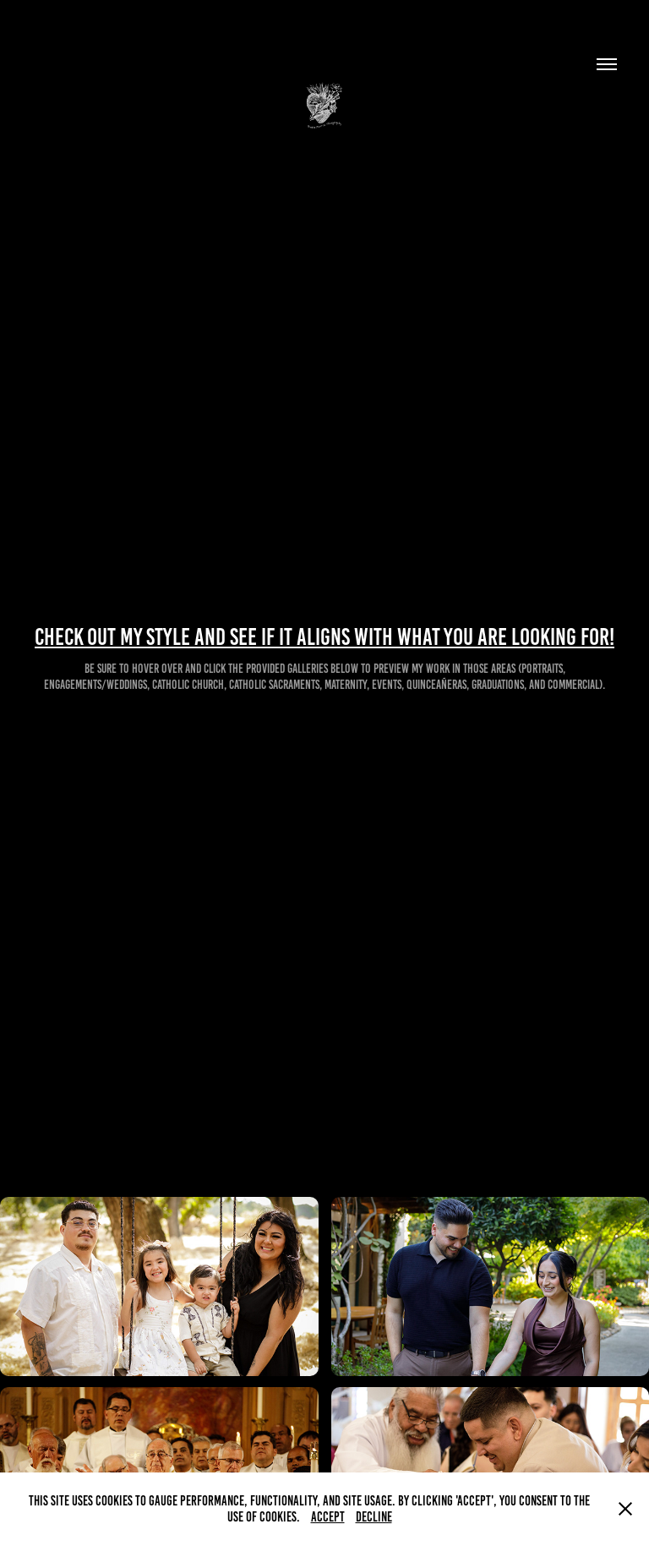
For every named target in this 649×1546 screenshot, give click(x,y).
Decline (374, 1517)
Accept (328, 1517)
